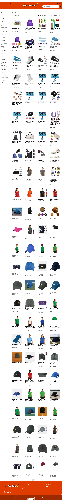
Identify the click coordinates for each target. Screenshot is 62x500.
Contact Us (24, 487)
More (55, 9)
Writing (51, 9)
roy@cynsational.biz (10, 4)
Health (39, 9)
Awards (11, 9)
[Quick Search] (50, 6)
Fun (30, 9)
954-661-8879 (10, 3)
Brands (16, 9)
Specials (23, 488)
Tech (47, 9)
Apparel (7, 9)
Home (23, 484)
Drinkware (25, 9)
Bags (20, 9)
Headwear (34, 9)
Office (43, 9)
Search (29, 484)
